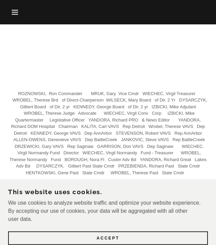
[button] (14, 12)
